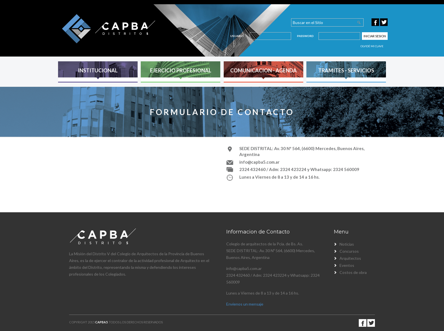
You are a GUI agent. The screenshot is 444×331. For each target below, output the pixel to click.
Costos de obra (353, 272)
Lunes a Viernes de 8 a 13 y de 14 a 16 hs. (279, 176)
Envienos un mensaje (244, 304)
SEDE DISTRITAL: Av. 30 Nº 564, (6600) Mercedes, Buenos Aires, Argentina (301, 151)
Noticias (347, 244)
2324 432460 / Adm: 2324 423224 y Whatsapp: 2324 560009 (299, 169)
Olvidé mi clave (371, 46)
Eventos (347, 265)
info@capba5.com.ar (259, 162)
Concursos (349, 251)
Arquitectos (350, 258)
